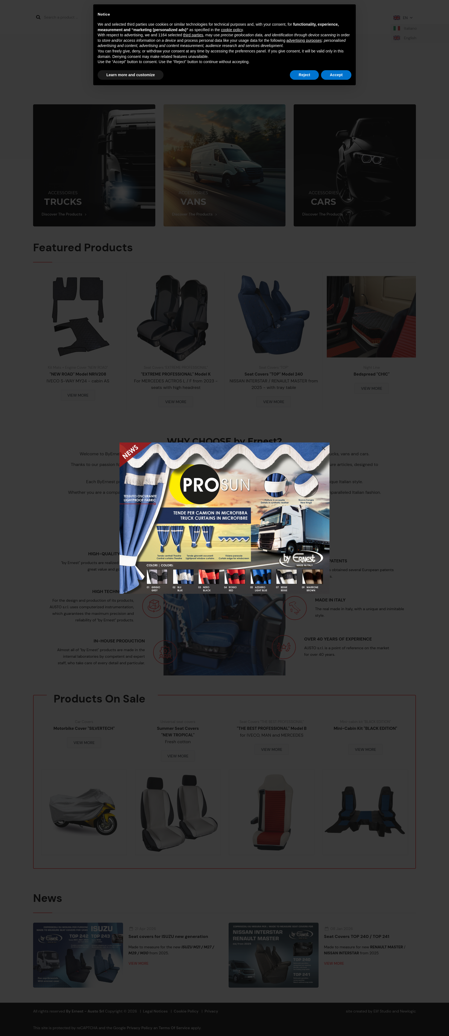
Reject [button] (304, 75)
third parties (193, 35)
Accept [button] (336, 75)
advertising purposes (304, 40)
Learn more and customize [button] (130, 75)
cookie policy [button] (232, 30)
